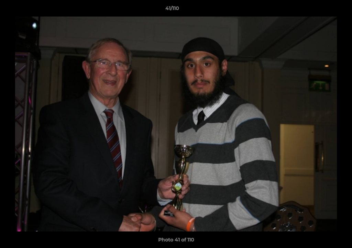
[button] (323, 10)
